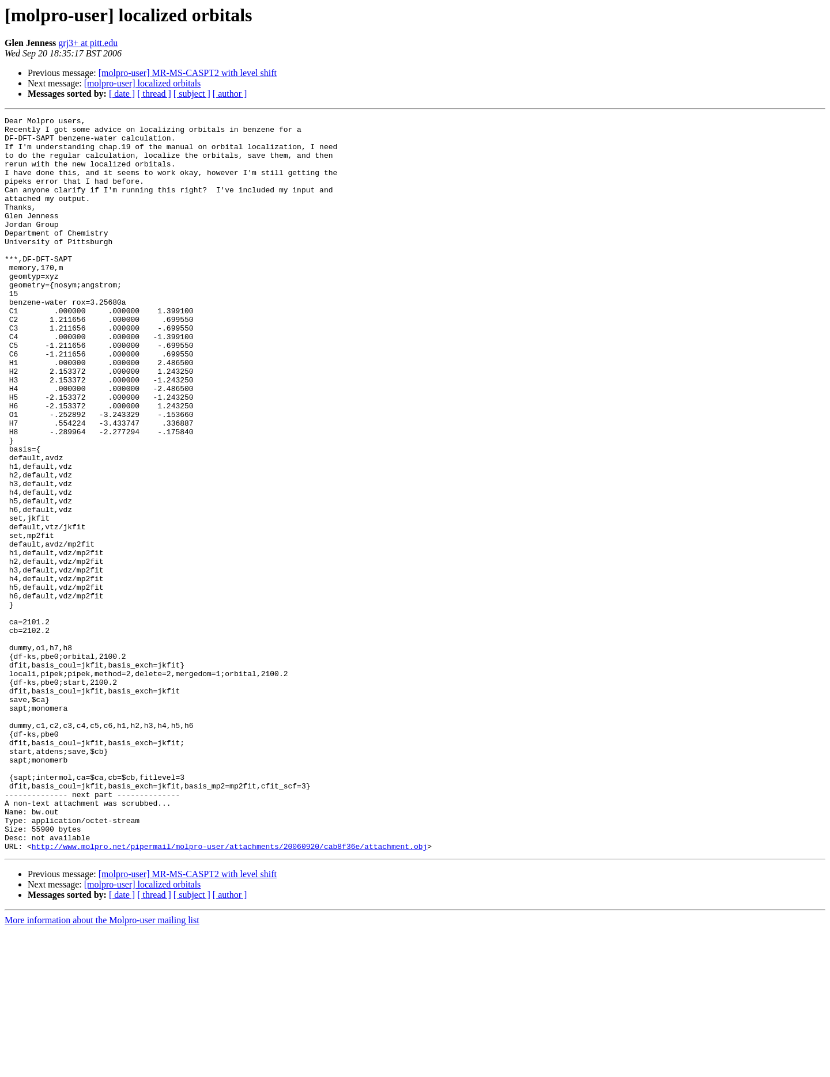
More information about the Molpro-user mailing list (102, 1067)
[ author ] (230, 93)
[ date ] (122, 93)
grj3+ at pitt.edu (88, 43)
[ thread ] (154, 93)
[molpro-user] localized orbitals (142, 83)
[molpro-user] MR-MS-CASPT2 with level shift (188, 73)
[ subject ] (191, 93)
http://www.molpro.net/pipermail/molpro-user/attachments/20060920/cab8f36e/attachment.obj (229, 993)
